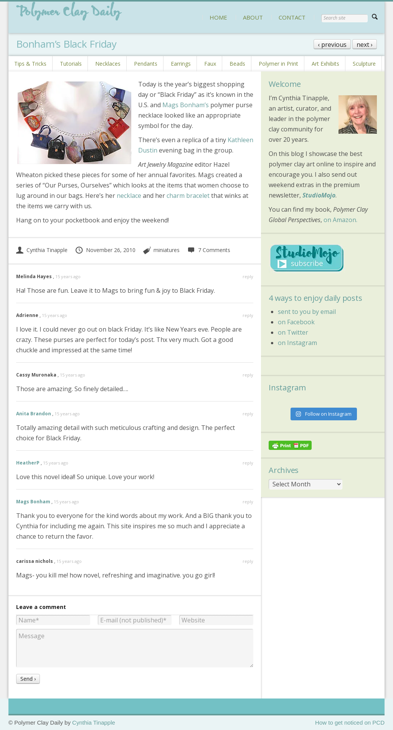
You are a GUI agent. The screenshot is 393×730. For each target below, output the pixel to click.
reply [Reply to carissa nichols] (248, 561)
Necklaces (108, 63)
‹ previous (332, 44)
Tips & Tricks (30, 63)
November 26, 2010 (105, 250)
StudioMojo (318, 195)
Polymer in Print (278, 63)
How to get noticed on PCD (350, 722)
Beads (237, 63)
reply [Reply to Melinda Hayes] (248, 276)
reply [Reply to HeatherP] (248, 463)
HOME (218, 17)
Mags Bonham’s (185, 105)
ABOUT (253, 17)
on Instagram (297, 342)
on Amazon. (340, 220)
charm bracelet (188, 195)
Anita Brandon (33, 413)
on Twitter (293, 332)
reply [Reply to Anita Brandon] (248, 413)
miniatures (167, 250)
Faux (210, 63)
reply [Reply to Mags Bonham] (248, 501)
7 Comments (208, 250)
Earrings (181, 63)
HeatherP (28, 463)
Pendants (145, 63)
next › (365, 44)
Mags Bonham (33, 501)
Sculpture (364, 63)
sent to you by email (307, 311)
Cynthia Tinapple (42, 250)
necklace (129, 195)
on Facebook (296, 322)
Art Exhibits (325, 63)
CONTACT (292, 17)
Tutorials (71, 63)
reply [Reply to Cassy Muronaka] (248, 375)
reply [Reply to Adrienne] (248, 315)
